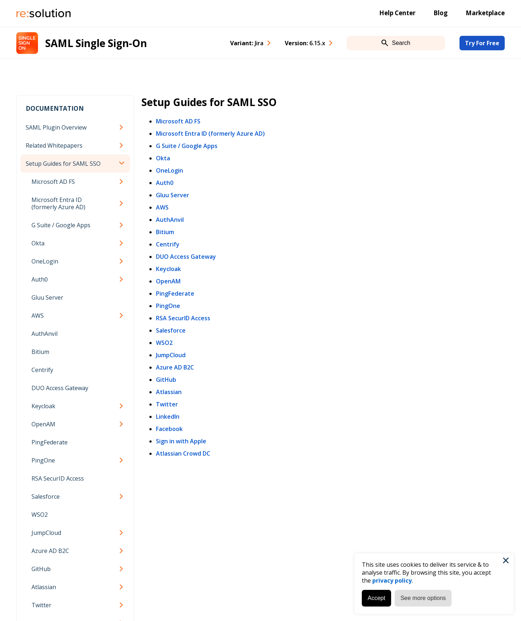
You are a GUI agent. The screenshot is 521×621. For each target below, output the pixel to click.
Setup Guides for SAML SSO (63, 164)
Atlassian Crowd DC (183, 453)
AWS (37, 316)
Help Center (397, 13)
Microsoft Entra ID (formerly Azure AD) (58, 203)
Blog (440, 13)
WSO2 (39, 515)
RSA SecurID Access (57, 478)
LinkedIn (167, 417)
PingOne (43, 460)
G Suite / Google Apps (60, 225)
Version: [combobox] (305, 43)
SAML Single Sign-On (96, 43)
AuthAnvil (44, 334)
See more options (423, 598)
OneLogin (44, 261)
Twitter (41, 605)
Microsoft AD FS (53, 182)
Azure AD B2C (50, 551)
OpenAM (43, 424)
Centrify (42, 370)
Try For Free (482, 43)
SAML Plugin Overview (56, 127)
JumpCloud (46, 533)
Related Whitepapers (54, 145)
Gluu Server (47, 297)
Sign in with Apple (181, 441)
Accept (376, 598)
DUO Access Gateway (59, 388)
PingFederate (49, 442)
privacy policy (392, 580)
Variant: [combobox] (246, 43)
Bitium (40, 352)
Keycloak (43, 406)
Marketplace (485, 13)
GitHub (41, 569)
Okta (38, 243)
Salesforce (45, 496)
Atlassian (43, 587)
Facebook (169, 429)
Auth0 (39, 279)
